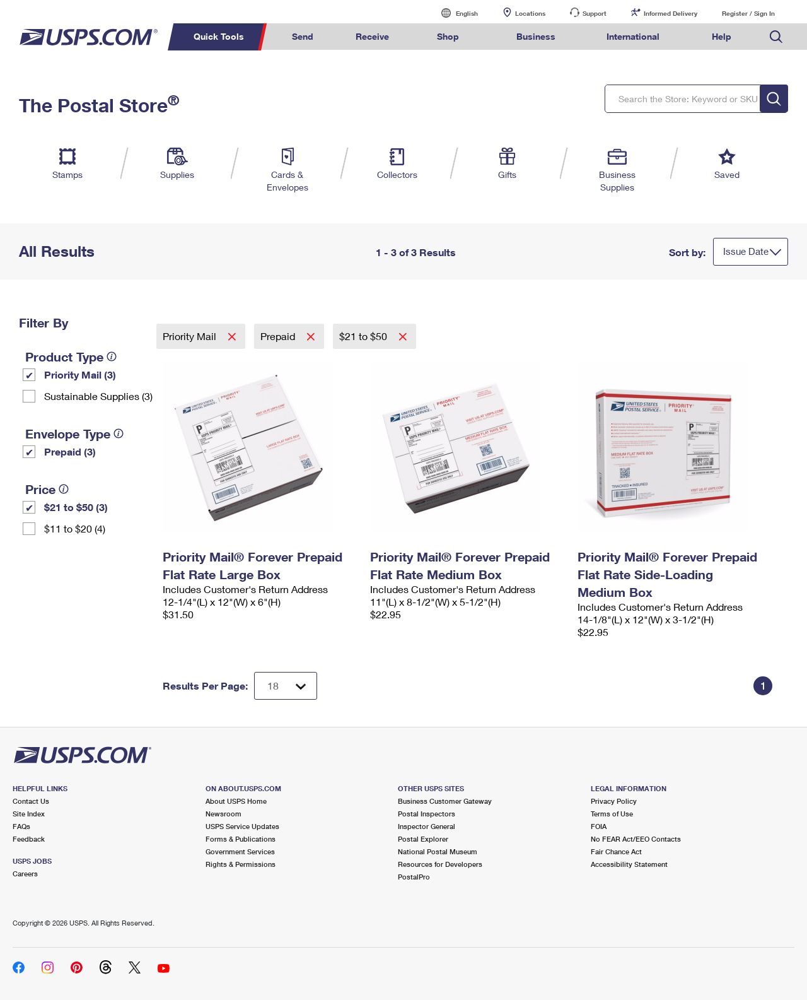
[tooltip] (112, 356)
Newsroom (223, 813)
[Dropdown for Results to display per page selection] (285, 686)
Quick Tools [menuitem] (219, 36)
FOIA (599, 826)
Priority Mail (191, 336)
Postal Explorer (423, 839)
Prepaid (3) (70, 451)
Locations (530, 13)
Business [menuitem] (535, 36)
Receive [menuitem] (372, 36)
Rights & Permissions (241, 864)
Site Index (29, 813)
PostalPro (414, 877)
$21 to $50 (364, 336)
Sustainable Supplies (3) (98, 396)
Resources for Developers (440, 864)
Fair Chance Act (616, 851)
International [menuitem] (633, 36)
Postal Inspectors (426, 813)
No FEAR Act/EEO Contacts (636, 839)
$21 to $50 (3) (76, 507)
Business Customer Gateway (445, 801)
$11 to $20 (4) (74, 528)
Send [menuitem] (302, 36)
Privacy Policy (614, 801)
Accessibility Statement (629, 864)
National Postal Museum (437, 851)
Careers (25, 873)
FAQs (21, 826)
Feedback (29, 839)
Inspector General (426, 826)
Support (595, 13)
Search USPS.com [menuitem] (776, 36)
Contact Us (31, 801)
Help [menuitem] (721, 36)
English (454, 13)
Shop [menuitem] (448, 36)
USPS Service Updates (242, 826)
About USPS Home (236, 801)
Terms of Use (612, 813)
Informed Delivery (670, 13)
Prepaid (279, 336)
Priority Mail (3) (80, 374)
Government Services (240, 851)
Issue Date (746, 251)
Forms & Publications (241, 839)
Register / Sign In (748, 13)
